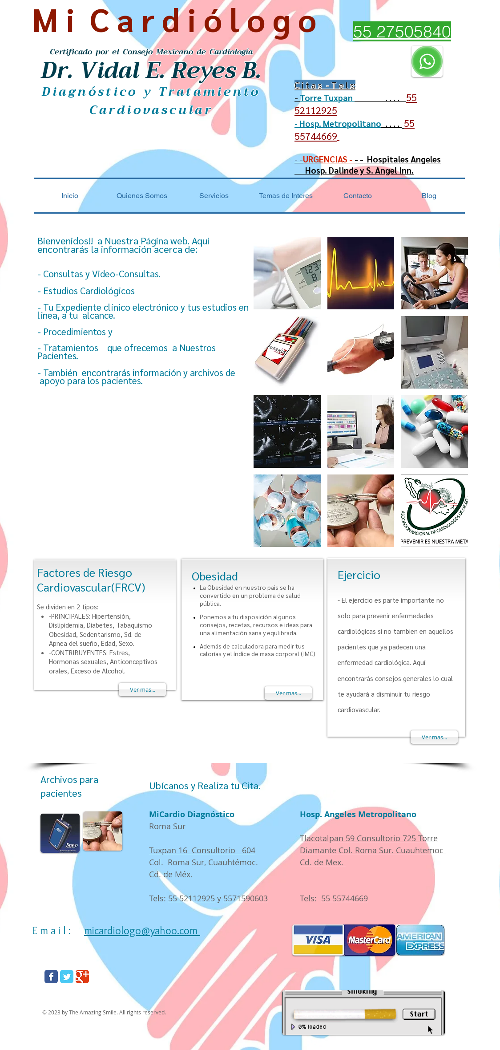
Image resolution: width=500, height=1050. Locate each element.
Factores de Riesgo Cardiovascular (84, 579)
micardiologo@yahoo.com (142, 930)
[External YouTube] (131, 473)
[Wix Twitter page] (66, 976)
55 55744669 (344, 898)
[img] (287, 273)
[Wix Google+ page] (82, 976)
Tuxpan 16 (170, 850)
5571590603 (245, 898)
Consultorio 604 (223, 850)
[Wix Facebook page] (51, 976)
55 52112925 (191, 898)
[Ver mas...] (142, 689)
